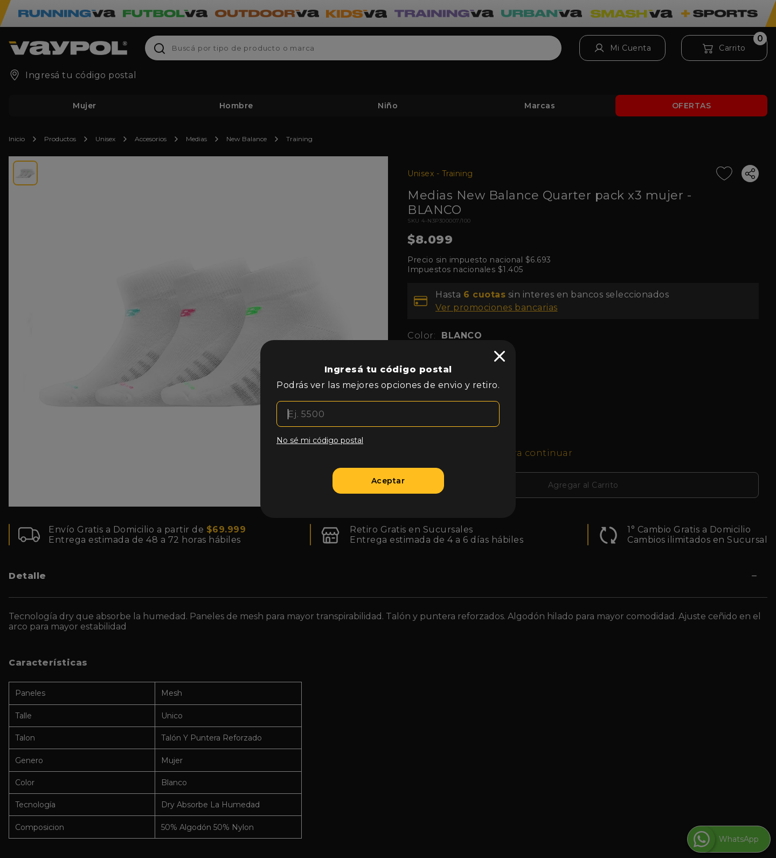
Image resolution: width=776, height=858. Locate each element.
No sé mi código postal (319, 440)
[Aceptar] (388, 481)
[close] (499, 356)
